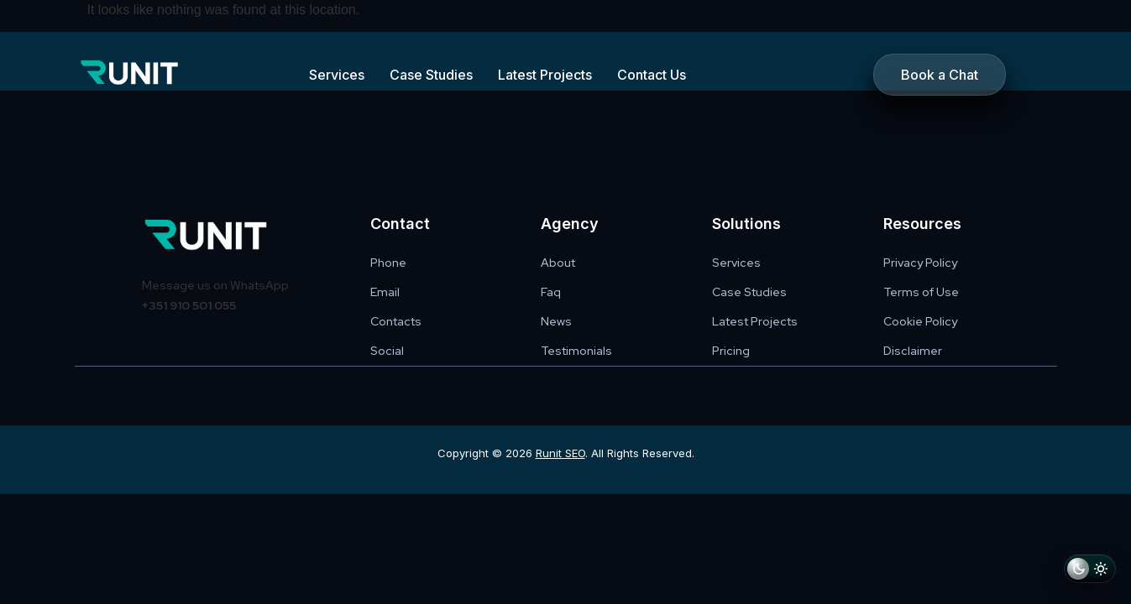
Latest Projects (545, 74)
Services (336, 74)
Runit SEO (560, 453)
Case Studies (431, 74)
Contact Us (651, 74)
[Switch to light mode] (1090, 572)
